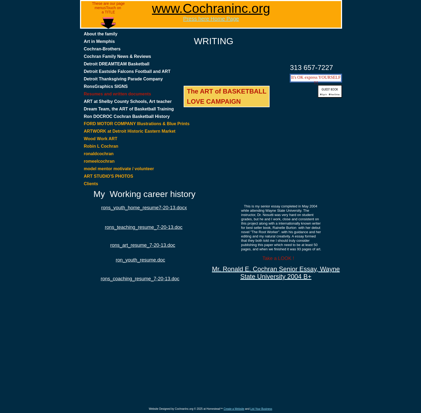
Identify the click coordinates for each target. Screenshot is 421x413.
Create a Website (234, 408)
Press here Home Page (211, 19)
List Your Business (261, 408)
